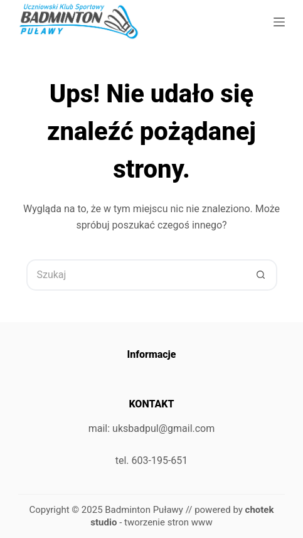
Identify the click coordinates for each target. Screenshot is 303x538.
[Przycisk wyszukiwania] (261, 275)
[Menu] (279, 22)
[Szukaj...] (136, 275)
